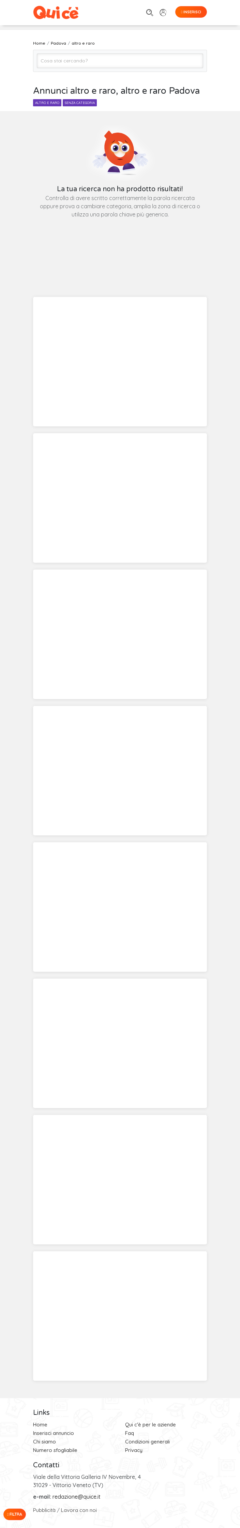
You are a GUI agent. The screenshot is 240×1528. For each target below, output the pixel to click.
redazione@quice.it (76, 1496)
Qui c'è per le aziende (150, 1424)
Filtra (14, 1514)
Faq (129, 1433)
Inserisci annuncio (53, 1433)
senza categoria (80, 103)
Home (40, 1424)
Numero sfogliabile (55, 1450)
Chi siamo (44, 1441)
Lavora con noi (79, 1510)
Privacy (133, 1450)
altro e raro (47, 103)
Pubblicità (44, 1510)
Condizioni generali (147, 1441)
